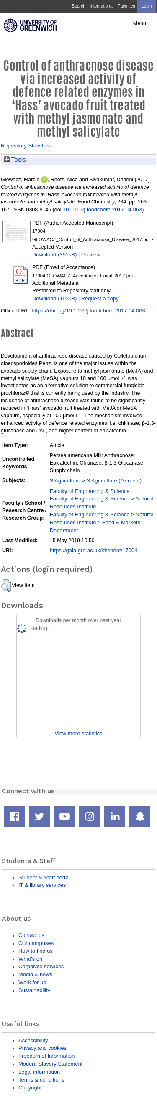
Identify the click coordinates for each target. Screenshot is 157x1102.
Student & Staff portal (44, 877)
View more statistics (78, 733)
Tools (15, 159)
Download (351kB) (54, 254)
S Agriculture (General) (114, 480)
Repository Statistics (25, 145)
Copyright (29, 1087)
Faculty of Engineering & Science (90, 491)
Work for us (32, 982)
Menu (139, 23)
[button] (6, 585)
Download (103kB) (54, 298)
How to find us (35, 951)
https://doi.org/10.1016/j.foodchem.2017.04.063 (88, 310)
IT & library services (42, 885)
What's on (30, 959)
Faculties (126, 6)
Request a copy (100, 298)
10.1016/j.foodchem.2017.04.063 (102, 209)
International (101, 6)
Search (78, 6)
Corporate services (41, 966)
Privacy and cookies (42, 1048)
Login (147, 6)
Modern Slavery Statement (50, 1064)
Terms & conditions (41, 1080)
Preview (90, 254)
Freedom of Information (46, 1056)
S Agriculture (65, 480)
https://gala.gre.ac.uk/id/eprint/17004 (93, 550)
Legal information (39, 1072)
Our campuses (36, 943)
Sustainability (34, 990)
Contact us (31, 935)
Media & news (35, 974)
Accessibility (33, 1040)
